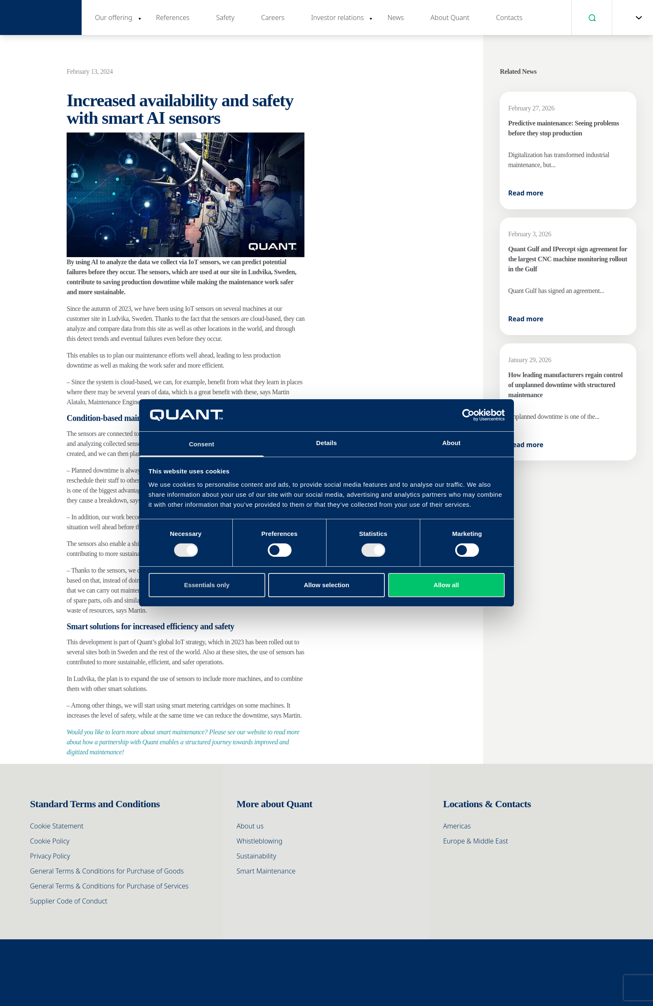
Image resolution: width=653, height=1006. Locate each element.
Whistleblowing (259, 841)
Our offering (113, 17)
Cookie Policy (50, 841)
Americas (457, 826)
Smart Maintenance (266, 871)
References (172, 17)
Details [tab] (326, 442)
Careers (272, 17)
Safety (225, 17)
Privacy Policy (50, 856)
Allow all (446, 584)
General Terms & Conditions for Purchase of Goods (107, 871)
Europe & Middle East (475, 841)
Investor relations (337, 17)
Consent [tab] (201, 444)
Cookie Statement (57, 826)
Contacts (509, 17)
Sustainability (256, 856)
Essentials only (206, 584)
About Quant (450, 17)
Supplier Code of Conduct (68, 901)
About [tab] (451, 442)
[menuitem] (630, 17)
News (395, 17)
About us (250, 826)
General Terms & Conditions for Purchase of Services (109, 886)
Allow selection (326, 584)
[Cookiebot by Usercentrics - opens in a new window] (468, 415)
